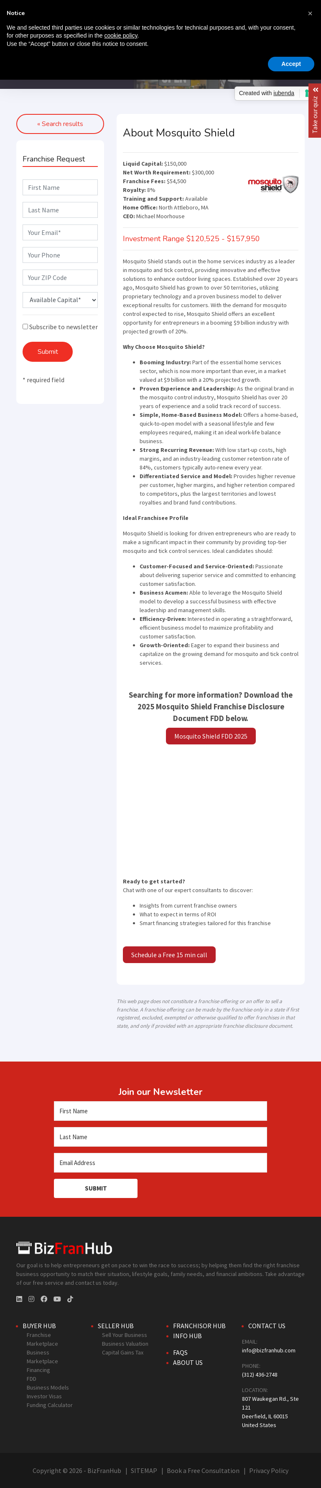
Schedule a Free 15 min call (169, 955)
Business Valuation (125, 1343)
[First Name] (160, 1111)
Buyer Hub (39, 1326)
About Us (188, 1362)
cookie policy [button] (120, 35)
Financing (38, 1370)
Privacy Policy (268, 1470)
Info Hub (187, 1336)
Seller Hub (116, 1326)
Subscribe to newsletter (60, 327)
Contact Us (266, 1326)
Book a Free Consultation (203, 1470)
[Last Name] (160, 1137)
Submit (48, 351)
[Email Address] (160, 1163)
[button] (310, 13)
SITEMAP (144, 1470)
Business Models (48, 1387)
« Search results (60, 124)
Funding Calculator (50, 1405)
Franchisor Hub (199, 1326)
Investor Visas (44, 1396)
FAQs (180, 1352)
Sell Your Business (124, 1335)
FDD (31, 1378)
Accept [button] (291, 64)
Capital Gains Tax (122, 1352)
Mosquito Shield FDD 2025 (210, 736)
